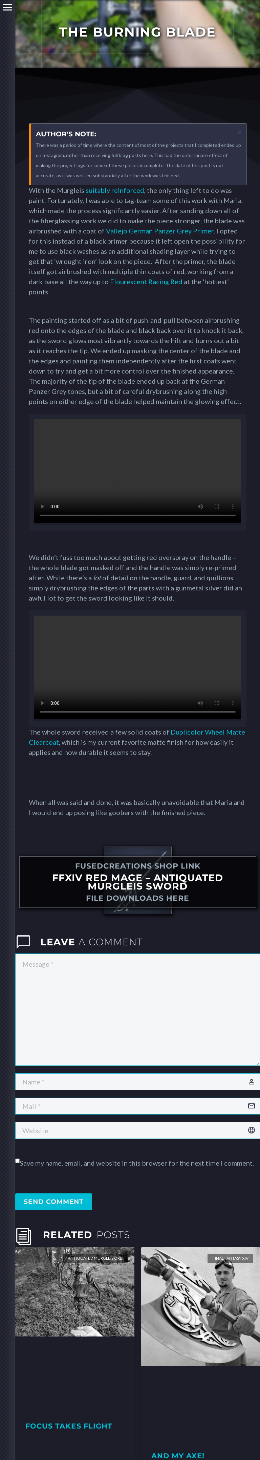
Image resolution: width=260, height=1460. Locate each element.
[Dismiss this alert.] (240, 131)
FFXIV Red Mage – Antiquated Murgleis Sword (137, 882)
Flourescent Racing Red (146, 281)
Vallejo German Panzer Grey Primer (160, 231)
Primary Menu (7, 7)
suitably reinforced (115, 190)
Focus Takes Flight (68, 1426)
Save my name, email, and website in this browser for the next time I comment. (137, 1163)
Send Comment (54, 1202)
